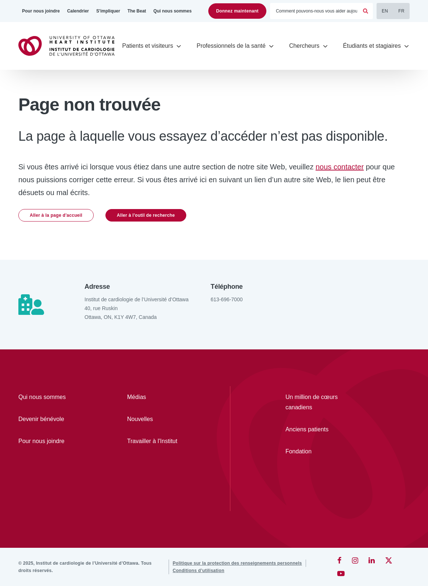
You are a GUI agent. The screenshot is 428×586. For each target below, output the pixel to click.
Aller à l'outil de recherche (146, 215)
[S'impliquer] (108, 11)
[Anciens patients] (320, 429)
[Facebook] (339, 560)
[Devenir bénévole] (51, 419)
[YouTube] (341, 573)
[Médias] (160, 397)
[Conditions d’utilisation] (198, 570)
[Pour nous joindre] (41, 11)
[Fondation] (320, 452)
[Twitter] (388, 560)
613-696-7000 (226, 299)
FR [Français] (401, 11)
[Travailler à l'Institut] (160, 441)
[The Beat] (137, 11)
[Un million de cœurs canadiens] (320, 402)
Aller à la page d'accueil (56, 215)
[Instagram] (355, 560)
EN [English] (385, 11)
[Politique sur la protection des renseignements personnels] (237, 563)
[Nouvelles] (160, 419)
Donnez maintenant (237, 11)
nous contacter (340, 167)
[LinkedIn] (371, 560)
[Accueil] (69, 46)
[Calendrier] (78, 11)
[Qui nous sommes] (172, 11)
